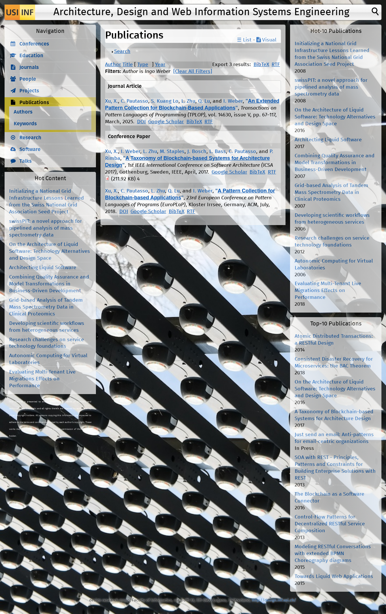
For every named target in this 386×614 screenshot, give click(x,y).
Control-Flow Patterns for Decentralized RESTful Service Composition (330, 523)
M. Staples (172, 151)
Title (127, 64)
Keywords (25, 123)
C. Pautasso (134, 101)
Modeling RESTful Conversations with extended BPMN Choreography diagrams (333, 553)
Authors (23, 112)
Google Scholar (166, 121)
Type (142, 64)
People (27, 79)
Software (30, 149)
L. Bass (217, 151)
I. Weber (233, 101)
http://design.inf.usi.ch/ (274, 600)
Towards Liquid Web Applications (334, 576)
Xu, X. (111, 101)
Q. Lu (204, 101)
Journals (29, 67)
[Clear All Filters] (192, 71)
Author (113, 64)
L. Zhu (188, 101)
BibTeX (261, 64)
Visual (266, 40)
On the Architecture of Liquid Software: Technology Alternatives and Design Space (49, 251)
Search (122, 51)
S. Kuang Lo (164, 101)
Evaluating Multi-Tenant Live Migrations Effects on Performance (42, 378)
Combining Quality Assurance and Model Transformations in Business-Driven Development (49, 284)
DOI (141, 121)
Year (160, 64)
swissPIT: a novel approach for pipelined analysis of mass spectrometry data (45, 228)
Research (30, 137)
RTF (276, 64)
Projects (29, 91)
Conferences (34, 44)
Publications (34, 102)
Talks (25, 161)
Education (31, 55)
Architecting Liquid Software (42, 267)
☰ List (244, 40)
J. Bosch (196, 151)
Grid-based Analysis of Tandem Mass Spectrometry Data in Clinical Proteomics (46, 307)
